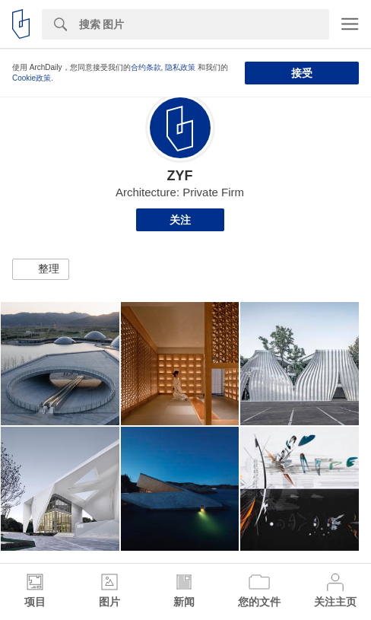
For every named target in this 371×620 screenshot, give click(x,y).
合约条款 (146, 67)
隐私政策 (180, 67)
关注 (180, 220)
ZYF (180, 175)
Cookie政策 (31, 78)
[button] (40, 269)
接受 (301, 73)
